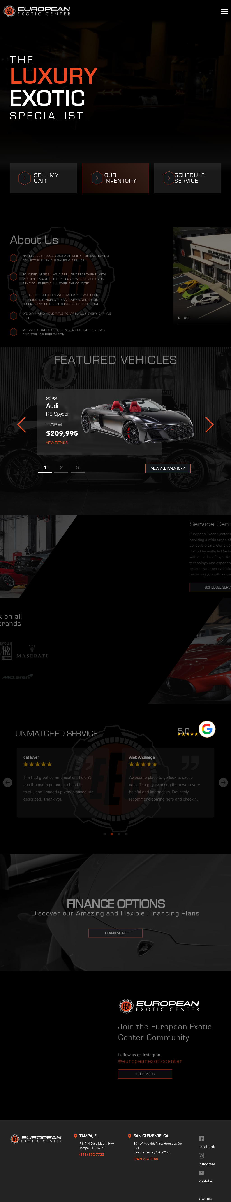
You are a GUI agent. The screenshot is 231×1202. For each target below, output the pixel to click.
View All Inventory (168, 468)
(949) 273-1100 (146, 1159)
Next (209, 425)
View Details (57, 443)
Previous (21, 425)
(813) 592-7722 (91, 1154)
